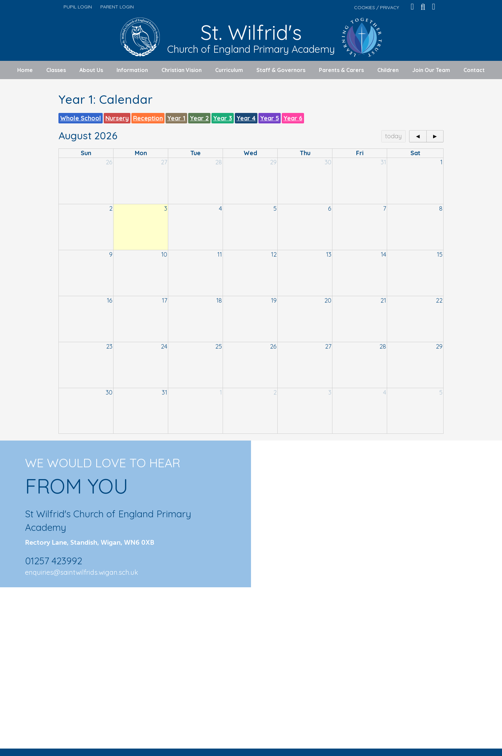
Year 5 (269, 118)
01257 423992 (53, 561)
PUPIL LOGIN (78, 7)
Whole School (80, 118)
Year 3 (222, 118)
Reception (148, 118)
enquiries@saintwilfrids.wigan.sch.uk (81, 572)
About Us (91, 70)
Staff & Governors (280, 70)
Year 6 (292, 118)
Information (132, 70)
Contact (474, 70)
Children (388, 70)
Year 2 (199, 118)
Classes (56, 70)
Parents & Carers (341, 70)
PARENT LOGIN (117, 7)
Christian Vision (181, 70)
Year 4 (246, 118)
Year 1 (176, 118)
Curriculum (229, 70)
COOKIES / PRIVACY (376, 7)
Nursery (117, 118)
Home (25, 70)
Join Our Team (431, 70)
